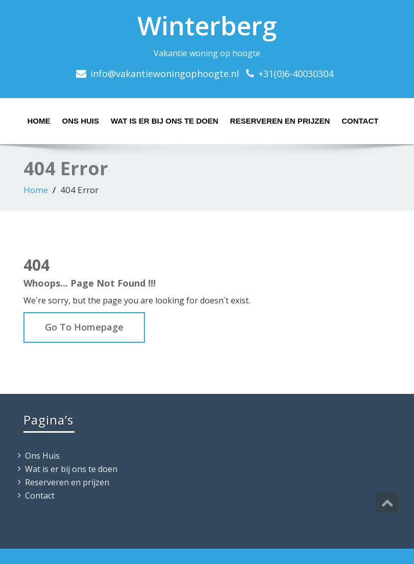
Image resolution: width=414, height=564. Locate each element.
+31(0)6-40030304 (295, 73)
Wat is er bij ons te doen (164, 120)
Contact (360, 120)
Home (39, 120)
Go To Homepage (84, 327)
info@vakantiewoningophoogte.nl (164, 73)
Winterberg (207, 25)
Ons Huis (81, 120)
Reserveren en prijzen (280, 120)
